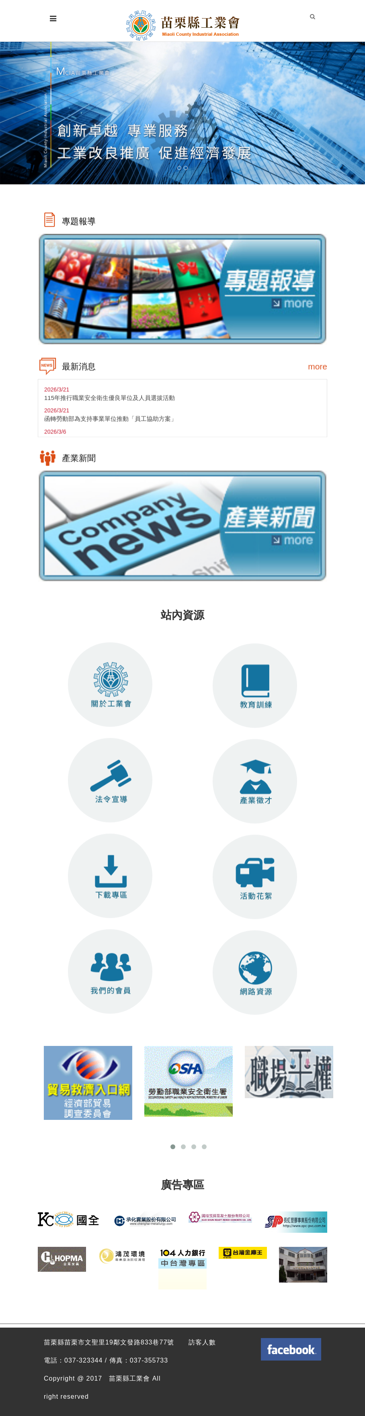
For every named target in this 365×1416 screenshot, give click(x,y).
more (317, 369)
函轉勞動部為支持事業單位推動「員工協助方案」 (110, 422)
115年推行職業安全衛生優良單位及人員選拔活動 (109, 400)
